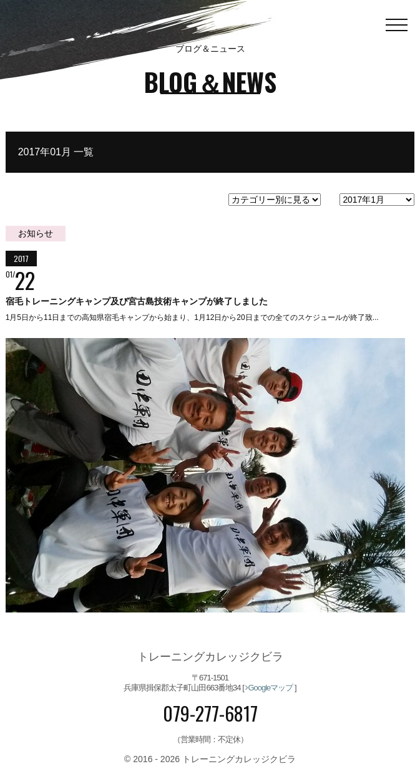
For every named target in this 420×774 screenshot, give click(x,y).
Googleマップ (269, 687)
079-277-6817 (210, 713)
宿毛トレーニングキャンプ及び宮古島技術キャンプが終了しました (137, 301)
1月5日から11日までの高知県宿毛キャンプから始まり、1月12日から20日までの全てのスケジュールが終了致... (192, 317)
